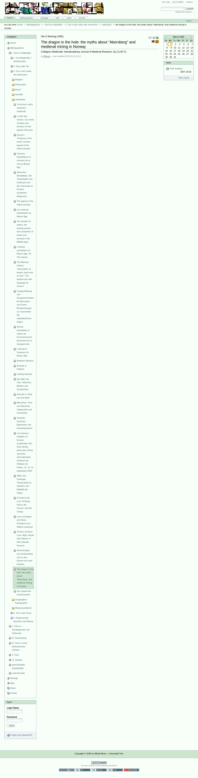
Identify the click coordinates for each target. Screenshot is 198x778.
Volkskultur (107, 24)
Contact (189, 2)
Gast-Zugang (178, 70)
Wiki (57, 18)
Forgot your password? (19, 735)
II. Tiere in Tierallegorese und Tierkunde (20, 629)
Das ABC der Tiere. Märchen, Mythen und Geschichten (24, 384)
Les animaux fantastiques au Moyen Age (24, 213)
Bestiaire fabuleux (25, 361)
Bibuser (47, 56)
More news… (185, 78)
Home (10, 18)
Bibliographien (26, 18)
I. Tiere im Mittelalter (53, 24)
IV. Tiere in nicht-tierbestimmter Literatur (20, 646)
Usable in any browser (131, 769)
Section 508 (66, 769)
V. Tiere (15, 655)
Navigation (11, 36)
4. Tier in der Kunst (23, 613)
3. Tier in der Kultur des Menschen (82, 24)
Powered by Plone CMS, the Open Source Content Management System (99, 762)
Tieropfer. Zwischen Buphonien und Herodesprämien (24, 423)
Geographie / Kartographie (21, 601)
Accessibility (177, 2)
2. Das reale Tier (21, 66)
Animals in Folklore (21, 367)
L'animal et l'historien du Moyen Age (23, 352)
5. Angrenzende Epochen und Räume (24, 619)
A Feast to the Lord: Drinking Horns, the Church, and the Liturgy (24, 505)
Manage (44, 18)
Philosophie (20, 84)
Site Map (166, 2)
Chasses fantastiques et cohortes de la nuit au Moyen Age (24, 160)
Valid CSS (115, 769)
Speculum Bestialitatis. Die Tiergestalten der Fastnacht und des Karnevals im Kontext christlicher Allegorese (25, 184)
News (69, 18)
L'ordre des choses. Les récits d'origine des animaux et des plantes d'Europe (25, 123)
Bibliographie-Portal (54, 8)
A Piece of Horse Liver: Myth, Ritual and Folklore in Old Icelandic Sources (25, 539)
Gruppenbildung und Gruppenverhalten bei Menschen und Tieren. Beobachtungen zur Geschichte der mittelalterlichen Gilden (25, 306)
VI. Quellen (17, 660)
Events (82, 18)
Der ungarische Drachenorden (24, 593)
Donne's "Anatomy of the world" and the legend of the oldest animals (24, 142)
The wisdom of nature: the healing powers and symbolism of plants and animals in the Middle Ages (25, 231)
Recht (18, 89)
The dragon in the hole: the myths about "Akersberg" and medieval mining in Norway (25, 577)
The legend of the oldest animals (25, 203)
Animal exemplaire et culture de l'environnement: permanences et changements (24, 335)
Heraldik (19, 94)
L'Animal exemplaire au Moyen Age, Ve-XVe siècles (24, 252)
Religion (19, 79)
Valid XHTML (99, 769)
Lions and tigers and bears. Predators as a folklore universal (25, 521)
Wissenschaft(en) (23, 608)
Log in (189, 21)
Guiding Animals (24, 374)
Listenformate (18, 673)
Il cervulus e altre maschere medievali (25, 107)
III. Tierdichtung (19, 638)
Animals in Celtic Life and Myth (24, 396)
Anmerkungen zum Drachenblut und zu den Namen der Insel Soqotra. (25, 557)
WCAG (82, 769)
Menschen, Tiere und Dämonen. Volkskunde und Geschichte (24, 407)
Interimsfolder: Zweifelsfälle (18, 666)
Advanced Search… (184, 12)
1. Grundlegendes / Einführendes (23, 59)
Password (12, 717)
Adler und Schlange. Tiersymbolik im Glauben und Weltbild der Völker (24, 484)
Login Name (13, 708)
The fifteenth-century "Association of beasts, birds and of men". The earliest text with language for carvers (25, 274)
